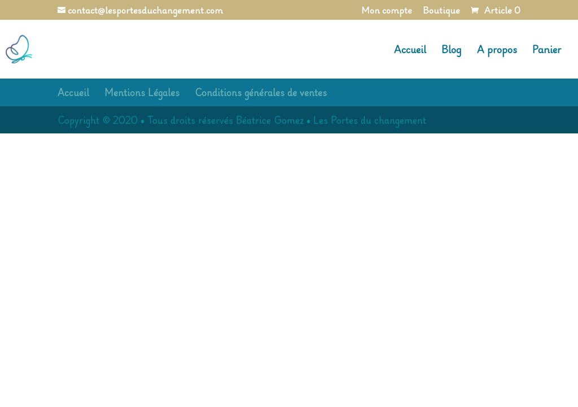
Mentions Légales (141, 92)
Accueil (410, 51)
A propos (497, 51)
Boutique (441, 11)
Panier (546, 51)
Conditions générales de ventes (261, 92)
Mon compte (386, 11)
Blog (451, 51)
